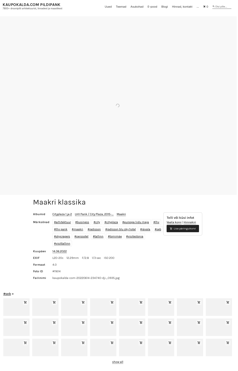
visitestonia (135, 236)
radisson (95, 229)
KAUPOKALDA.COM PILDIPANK (31, 5)
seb (159, 229)
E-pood (152, 6)
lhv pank (61, 229)
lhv (157, 222)
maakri (78, 229)
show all (117, 362)
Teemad (121, 6)
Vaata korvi (174, 222)
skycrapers (63, 236)
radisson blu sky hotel (121, 229)
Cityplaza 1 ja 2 (62, 214)
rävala (146, 229)
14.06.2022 (59, 251)
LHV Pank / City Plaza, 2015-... (94, 214)
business (83, 222)
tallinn (99, 236)
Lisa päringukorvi (183, 228)
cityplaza (112, 222)
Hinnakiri (190, 222)
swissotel (82, 236)
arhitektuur (63, 222)
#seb (7, 294)
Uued (108, 6)
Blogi (164, 6)
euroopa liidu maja (136, 222)
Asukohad (136, 6)
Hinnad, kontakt (182, 6)
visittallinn (63, 243)
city (97, 222)
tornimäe (116, 236)
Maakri (121, 214)
